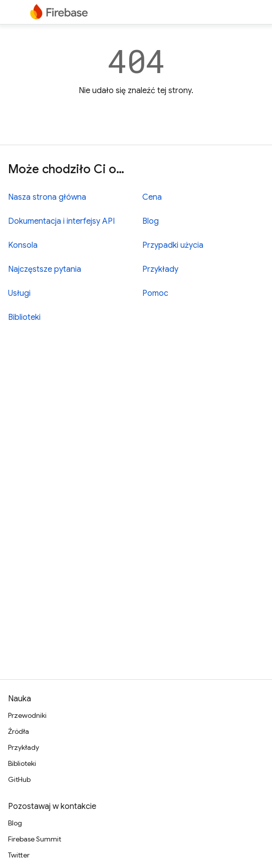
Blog (150, 221)
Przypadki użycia (172, 245)
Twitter (19, 854)
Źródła (18, 731)
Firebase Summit (34, 838)
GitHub (19, 779)
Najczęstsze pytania (44, 269)
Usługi (19, 293)
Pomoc (155, 293)
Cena (152, 197)
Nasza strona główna (47, 197)
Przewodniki (27, 715)
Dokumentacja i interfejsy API (61, 221)
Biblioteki (24, 317)
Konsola (23, 245)
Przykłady (160, 269)
